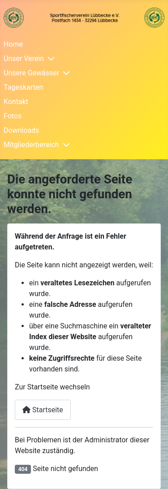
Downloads (21, 130)
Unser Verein (24, 58)
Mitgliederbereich (31, 144)
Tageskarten (23, 87)
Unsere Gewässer (31, 73)
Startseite (42, 410)
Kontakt (16, 101)
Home (13, 44)
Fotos (13, 116)
